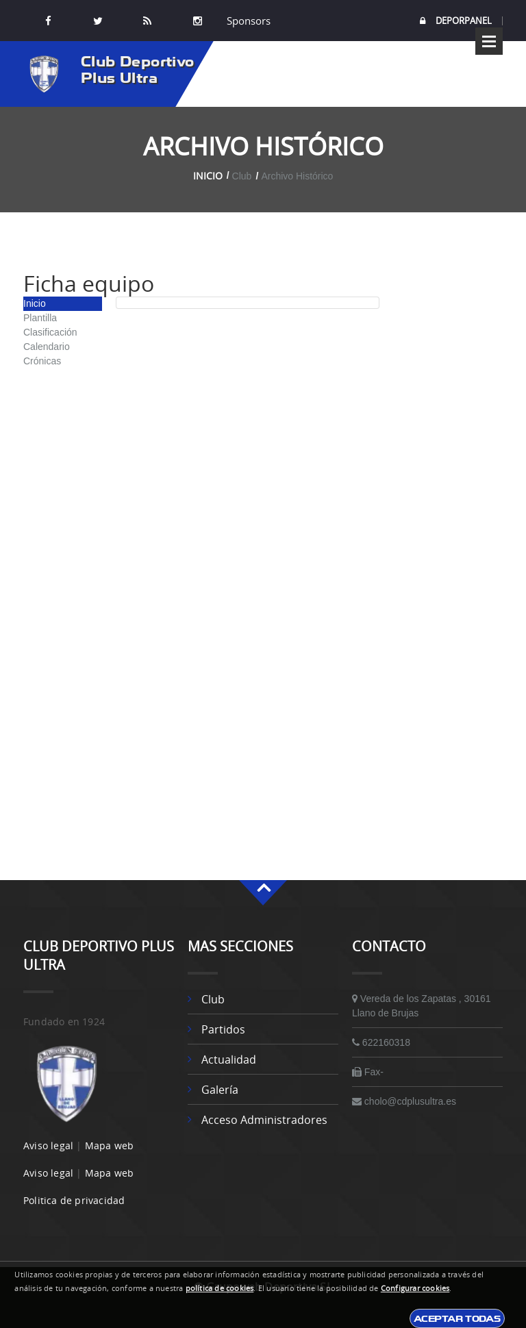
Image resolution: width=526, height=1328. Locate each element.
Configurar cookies (415, 1288)
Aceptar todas (457, 1318)
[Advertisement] (448, 476)
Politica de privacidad (74, 1200)
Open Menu (489, 41)
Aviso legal (48, 1145)
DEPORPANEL (456, 20)
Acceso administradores (264, 1119)
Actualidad (228, 1059)
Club (213, 999)
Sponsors (247, 20)
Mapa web (109, 1145)
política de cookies (220, 1288)
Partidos (223, 1029)
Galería (219, 1089)
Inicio (208, 175)
